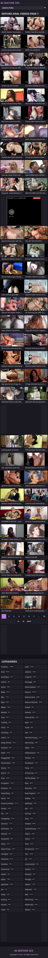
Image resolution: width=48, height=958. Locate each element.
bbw (5, 702)
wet (29, 894)
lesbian (30, 672)
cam (5, 717)
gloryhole (7, 838)
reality (30, 798)
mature (31, 692)
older (30, 747)
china (5, 737)
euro (5, 778)
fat (5, 813)
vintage (30, 879)
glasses (6, 833)
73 (44, 616)
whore (30, 909)
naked (29, 707)
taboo (30, 833)
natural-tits (32, 717)
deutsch (6, 747)
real (29, 783)
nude (29, 727)
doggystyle (8, 758)
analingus (7, 677)
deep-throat (8, 742)
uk (28, 859)
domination (8, 763)
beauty (6, 712)
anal (5, 672)
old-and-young (33, 737)
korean (6, 904)
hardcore (7, 859)
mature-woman (34, 702)
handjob (7, 854)
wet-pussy (31, 899)
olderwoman (32, 752)
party (29, 768)
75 (23, 621)
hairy (5, 844)
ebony (5, 768)
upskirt (30, 869)
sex (29, 808)
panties (30, 758)
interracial (7, 869)
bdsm (6, 707)
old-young (32, 742)
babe (5, 692)
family (6, 808)
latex (5, 909)
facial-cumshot (9, 803)
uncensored (32, 864)
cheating (7, 732)
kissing (6, 899)
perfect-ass (31, 773)
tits (29, 854)
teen (29, 844)
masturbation (33, 687)
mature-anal (32, 697)
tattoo (30, 838)
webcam (31, 889)
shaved (30, 823)
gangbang (8, 818)
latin (29, 666)
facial (6, 798)
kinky (5, 894)
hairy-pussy (8, 849)
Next (29, 621)
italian (5, 874)
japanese (7, 884)
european (7, 783)
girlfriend (7, 828)
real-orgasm (33, 793)
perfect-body (32, 778)
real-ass (31, 788)
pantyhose (31, 763)
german (7, 823)
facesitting (7, 793)
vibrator (30, 874)
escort (5, 773)
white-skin (31, 904)
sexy (29, 818)
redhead (31, 803)
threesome (32, 849)
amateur (7, 666)
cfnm (5, 727)
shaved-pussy (33, 828)
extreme (6, 788)
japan (6, 879)
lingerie (31, 677)
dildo (5, 752)
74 (18, 621)
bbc (5, 697)
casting (6, 722)
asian (6, 687)
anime (6, 682)
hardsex (6, 864)
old (29, 732)
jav (4, 889)
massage (30, 682)
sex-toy (30, 813)
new (29, 722)
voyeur (30, 884)
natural (30, 712)
